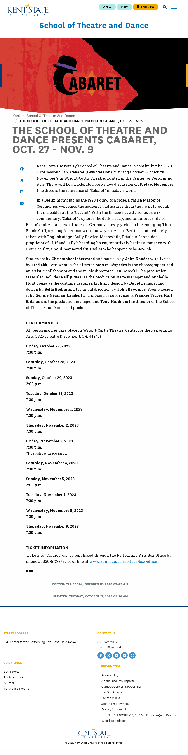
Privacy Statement (113, 709)
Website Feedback (113, 720)
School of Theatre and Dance (94, 24)
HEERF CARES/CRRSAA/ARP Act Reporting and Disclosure (140, 714)
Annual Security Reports (117, 680)
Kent (16, 115)
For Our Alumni (111, 691)
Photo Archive (13, 676)
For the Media (110, 697)
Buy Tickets (11, 671)
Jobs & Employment (115, 703)
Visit (124, 6)
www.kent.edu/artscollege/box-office (123, 561)
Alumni (9, 682)
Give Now (145, 6)
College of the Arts (20, 620)
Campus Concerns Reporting (121, 686)
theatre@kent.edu (110, 647)
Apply (107, 6)
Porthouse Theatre (16, 688)
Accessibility (109, 674)
